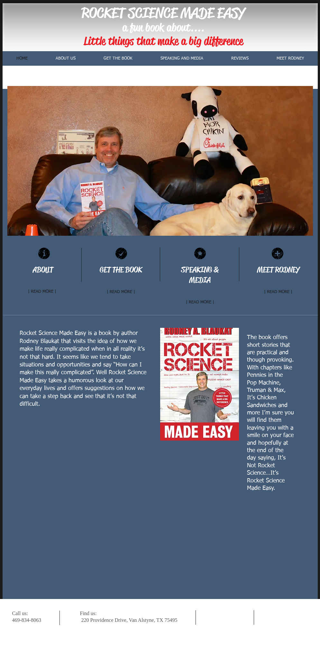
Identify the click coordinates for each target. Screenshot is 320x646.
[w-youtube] (289, 617)
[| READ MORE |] (42, 292)
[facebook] (299, 617)
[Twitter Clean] (279, 617)
